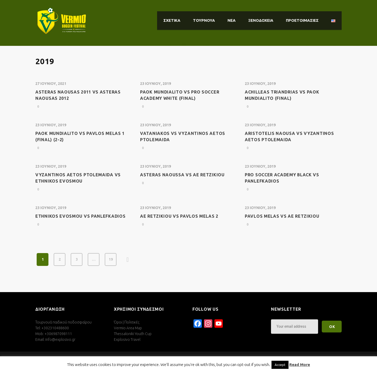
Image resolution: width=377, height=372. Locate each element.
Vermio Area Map (128, 328)
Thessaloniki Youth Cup (133, 334)
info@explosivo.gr (60, 339)
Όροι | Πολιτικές (126, 322)
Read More (299, 364)
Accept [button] (280, 364)
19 (111, 259)
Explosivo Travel (127, 339)
